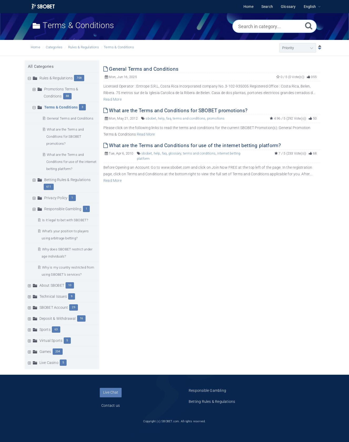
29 (73, 307)
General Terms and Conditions (70, 118)
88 (67, 96)
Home (35, 47)
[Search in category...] (274, 26)
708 (79, 78)
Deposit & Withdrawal (57, 318)
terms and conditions (189, 118)
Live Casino (48, 363)
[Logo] (43, 7)
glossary (174, 153)
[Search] (308, 25)
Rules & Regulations (83, 47)
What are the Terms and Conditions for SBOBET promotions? (65, 136)
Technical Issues (53, 296)
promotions (216, 118)
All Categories (41, 66)
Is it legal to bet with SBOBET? (65, 220)
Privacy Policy (56, 198)
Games (45, 352)
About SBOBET (51, 285)
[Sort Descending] (318, 48)
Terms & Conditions (119, 47)
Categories (54, 47)
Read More (112, 99)
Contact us (110, 405)
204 (57, 351)
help (161, 118)
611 (48, 186)
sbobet (151, 118)
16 (81, 318)
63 (56, 329)
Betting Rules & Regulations (67, 180)
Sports (45, 329)
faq (168, 118)
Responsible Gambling (63, 209)
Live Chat (110, 392)
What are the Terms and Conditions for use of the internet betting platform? (71, 162)
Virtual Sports (51, 340)
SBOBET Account (53, 307)
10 (69, 285)
